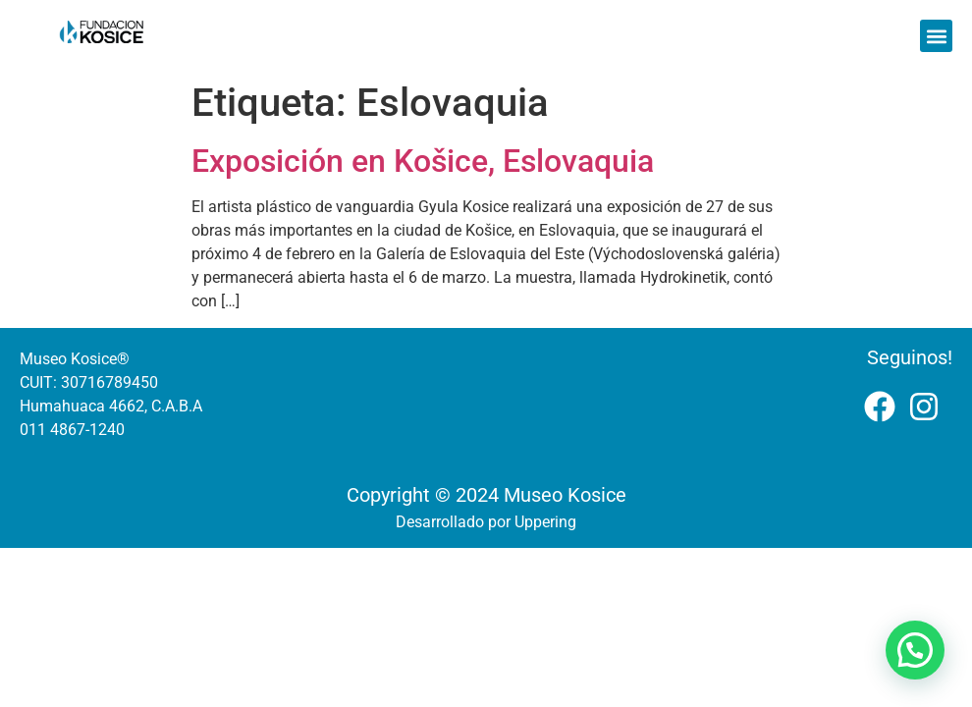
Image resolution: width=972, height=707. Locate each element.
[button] (936, 36)
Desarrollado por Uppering (486, 522)
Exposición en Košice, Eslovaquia (422, 161)
